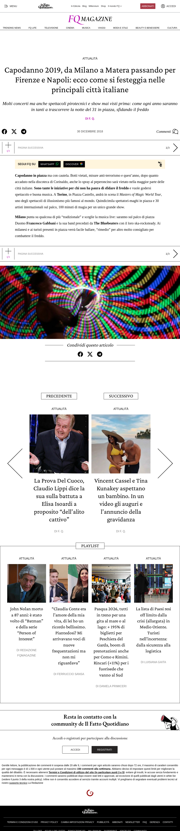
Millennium (94, 6)
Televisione (51, 28)
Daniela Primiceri (113, 685)
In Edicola (75, 6)
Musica (86, 28)
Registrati (104, 749)
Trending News (12, 28)
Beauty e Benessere (148, 28)
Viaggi (101, 28)
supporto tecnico (18, 782)
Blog (84, 6)
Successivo (121, 395)
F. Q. (92, 118)
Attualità (89, 58)
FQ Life (33, 28)
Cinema (70, 28)
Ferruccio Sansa (70, 673)
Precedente (59, 395)
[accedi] (168, 6)
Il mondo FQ (115, 6)
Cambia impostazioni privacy (77, 821)
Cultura (172, 28)
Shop (103, 6)
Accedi (75, 749)
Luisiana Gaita (155, 661)
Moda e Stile (120, 28)
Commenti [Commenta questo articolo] (167, 131)
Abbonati (148, 6)
